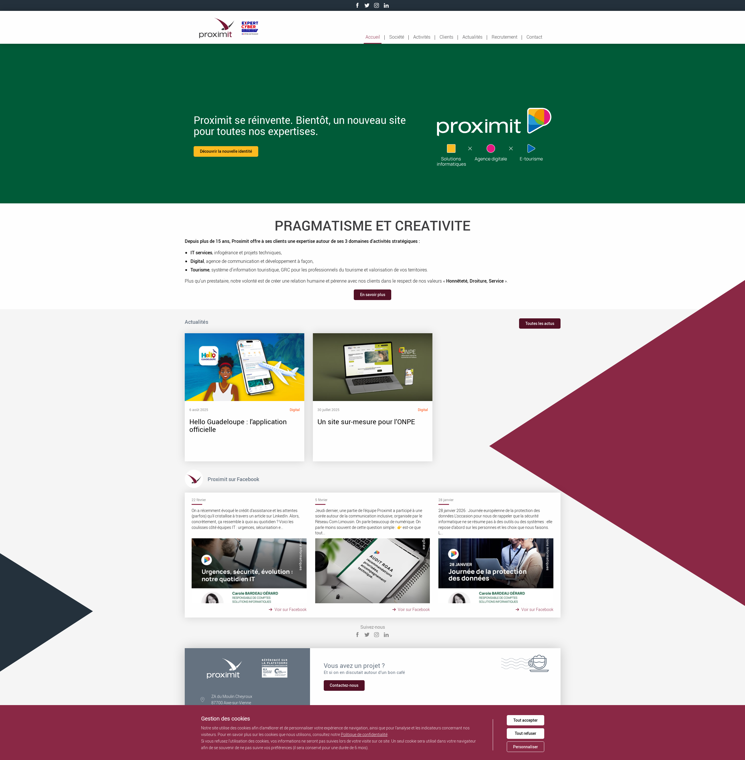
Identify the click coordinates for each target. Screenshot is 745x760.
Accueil (372, 37)
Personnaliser (525, 746)
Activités (421, 37)
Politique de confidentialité (364, 734)
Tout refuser (525, 733)
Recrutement (504, 37)
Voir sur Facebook (289, 609)
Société (396, 37)
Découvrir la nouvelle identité (226, 151)
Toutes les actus (539, 323)
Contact (534, 37)
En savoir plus (372, 294)
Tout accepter (525, 720)
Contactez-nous (344, 685)
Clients (446, 37)
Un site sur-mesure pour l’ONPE (347, 397)
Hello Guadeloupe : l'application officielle (241, 397)
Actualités (472, 37)
